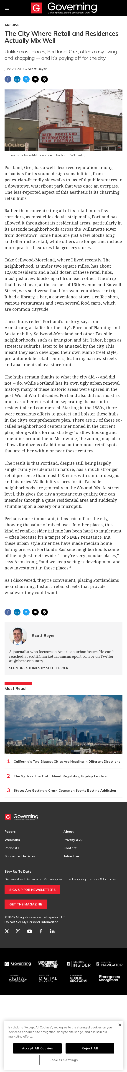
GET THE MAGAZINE (25, 904)
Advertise (71, 856)
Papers (10, 831)
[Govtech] (48, 964)
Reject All (90, 1048)
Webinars (12, 840)
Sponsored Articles (20, 856)
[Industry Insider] (79, 964)
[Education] (48, 978)
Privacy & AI (73, 840)
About (69, 831)
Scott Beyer (43, 635)
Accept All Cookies (37, 1048)
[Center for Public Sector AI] (79, 978)
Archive (12, 25)
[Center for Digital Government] (18, 978)
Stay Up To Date (18, 871)
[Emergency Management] (110, 978)
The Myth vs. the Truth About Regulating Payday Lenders (60, 776)
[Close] (120, 1024)
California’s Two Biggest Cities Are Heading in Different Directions (67, 761)
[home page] (64, 8)
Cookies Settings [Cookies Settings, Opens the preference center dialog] (63, 1060)
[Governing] (18, 964)
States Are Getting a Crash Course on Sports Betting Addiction (65, 790)
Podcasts (12, 848)
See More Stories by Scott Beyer (38, 668)
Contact (70, 848)
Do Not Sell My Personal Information (31, 922)
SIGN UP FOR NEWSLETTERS (32, 890)
